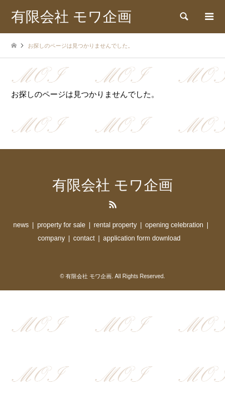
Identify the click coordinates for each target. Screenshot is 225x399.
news (21, 225)
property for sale (61, 225)
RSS (113, 204)
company (51, 238)
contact (84, 238)
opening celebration (174, 225)
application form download (142, 238)
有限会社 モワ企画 (112, 185)
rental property (115, 225)
